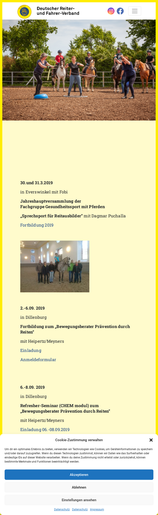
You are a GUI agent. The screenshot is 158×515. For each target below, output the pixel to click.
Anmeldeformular (38, 359)
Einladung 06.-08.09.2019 (45, 429)
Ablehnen (79, 487)
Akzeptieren (79, 475)
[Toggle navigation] (134, 11)
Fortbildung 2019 (36, 225)
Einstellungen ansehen (79, 500)
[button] (151, 440)
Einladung (30, 350)
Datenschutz (62, 509)
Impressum (97, 509)
